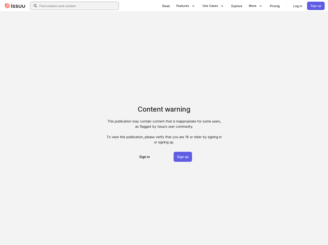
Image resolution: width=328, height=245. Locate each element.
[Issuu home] (15, 6)
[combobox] (78, 6)
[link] (166, 6)
